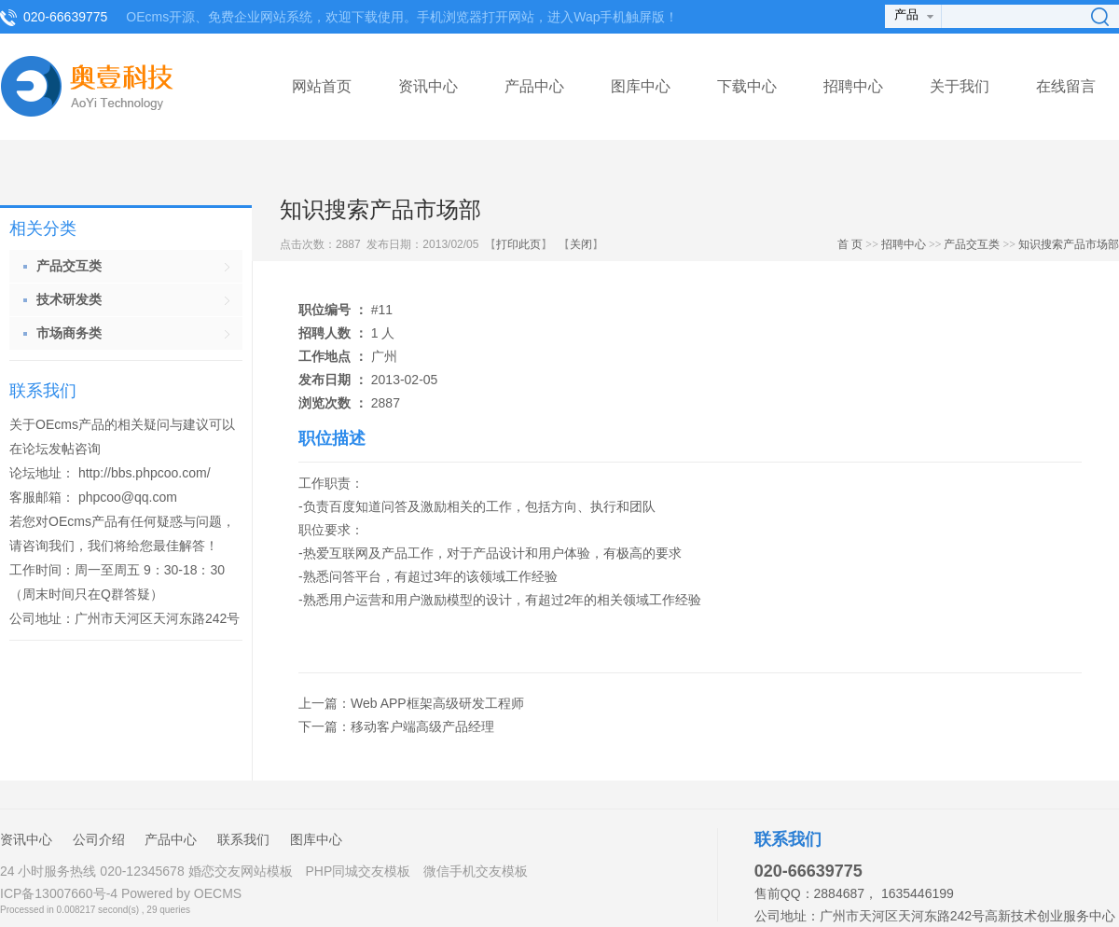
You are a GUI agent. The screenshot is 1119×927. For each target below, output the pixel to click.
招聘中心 (853, 86)
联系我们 (243, 839)
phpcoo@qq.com (127, 497)
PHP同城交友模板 (357, 871)
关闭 (581, 244)
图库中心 (640, 86)
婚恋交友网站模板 (240, 871)
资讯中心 (428, 86)
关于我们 (959, 86)
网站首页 (322, 86)
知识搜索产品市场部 (1068, 244)
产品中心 (534, 86)
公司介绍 (99, 839)
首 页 (850, 244)
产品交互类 (972, 244)
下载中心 (747, 86)
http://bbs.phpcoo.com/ (144, 472)
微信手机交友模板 (475, 871)
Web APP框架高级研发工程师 (437, 703)
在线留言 (1066, 86)
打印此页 (518, 244)
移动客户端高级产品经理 (422, 726)
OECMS (218, 893)
